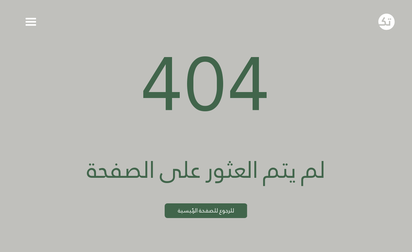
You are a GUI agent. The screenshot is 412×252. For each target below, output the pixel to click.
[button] (30, 21)
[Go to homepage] (386, 22)
